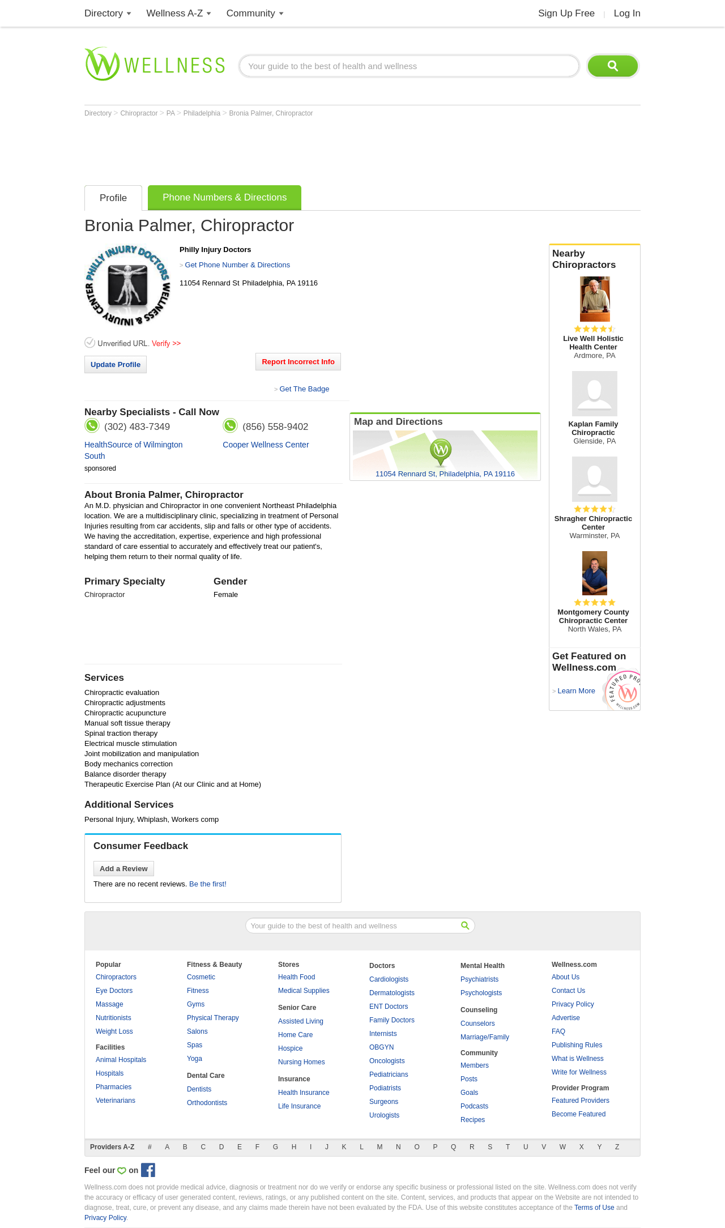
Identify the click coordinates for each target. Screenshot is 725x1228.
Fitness (198, 991)
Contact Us (568, 991)
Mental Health (482, 966)
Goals (469, 1093)
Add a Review (124, 868)
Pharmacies (113, 1087)
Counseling (478, 1010)
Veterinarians (115, 1101)
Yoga (194, 1059)
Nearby (594, 259)
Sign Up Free (566, 13)
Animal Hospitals (121, 1060)
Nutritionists (113, 1018)
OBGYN (381, 1047)
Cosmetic (201, 977)
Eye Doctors (114, 991)
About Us (565, 977)
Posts (468, 1079)
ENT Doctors (388, 1006)
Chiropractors (116, 977)
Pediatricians (388, 1074)
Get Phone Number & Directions (238, 265)
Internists (383, 1034)
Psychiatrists (479, 979)
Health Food (296, 977)
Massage (109, 1004)
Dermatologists (392, 993)
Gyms (195, 1004)
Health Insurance (304, 1093)
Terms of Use (594, 1208)
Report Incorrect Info (298, 361)
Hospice (290, 1048)
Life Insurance (299, 1106)
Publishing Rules (577, 1045)
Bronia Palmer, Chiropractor (271, 113)
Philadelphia (203, 113)
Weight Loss (114, 1031)
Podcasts (474, 1106)
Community (251, 13)
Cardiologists (388, 979)
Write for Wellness (579, 1072)
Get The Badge (304, 389)
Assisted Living (300, 1021)
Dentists (199, 1089)
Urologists (384, 1115)
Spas (194, 1045)
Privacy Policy (573, 1004)
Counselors (477, 1023)
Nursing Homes (301, 1062)
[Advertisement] (290, 148)
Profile (113, 198)
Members (474, 1065)
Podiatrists (385, 1088)
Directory (103, 13)
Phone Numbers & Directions (225, 197)
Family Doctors (392, 1020)
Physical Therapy (213, 1018)
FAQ (558, 1031)
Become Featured (578, 1114)
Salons (197, 1031)
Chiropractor (139, 113)
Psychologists (481, 993)
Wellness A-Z (175, 13)
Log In (627, 13)
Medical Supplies (304, 991)
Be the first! (208, 884)
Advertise (566, 1018)
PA (172, 113)
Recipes (472, 1120)
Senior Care (297, 1008)
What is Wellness (578, 1059)
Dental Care (206, 1076)
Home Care (295, 1035)
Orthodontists (207, 1103)
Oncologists (387, 1061)
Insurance (294, 1079)
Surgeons (383, 1102)
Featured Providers (580, 1101)
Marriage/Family (484, 1037)
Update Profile (115, 364)
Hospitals (109, 1073)
